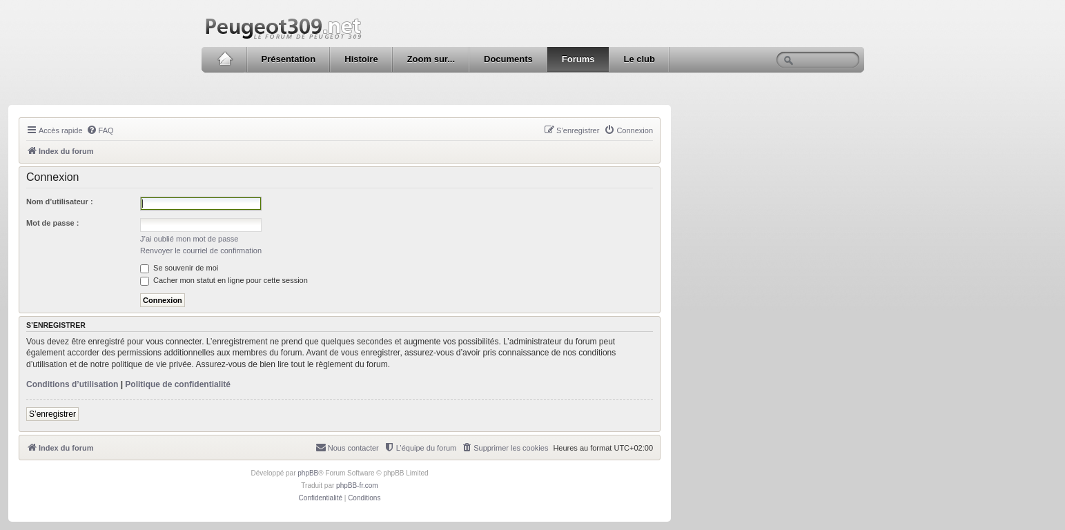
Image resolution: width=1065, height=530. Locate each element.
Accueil (225, 59)
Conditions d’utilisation (72, 384)
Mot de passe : (52, 223)
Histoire (361, 59)
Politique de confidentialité (178, 384)
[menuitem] (100, 130)
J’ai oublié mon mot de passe (189, 239)
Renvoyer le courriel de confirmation (201, 250)
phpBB (307, 473)
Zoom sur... (431, 59)
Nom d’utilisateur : (59, 201)
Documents (508, 59)
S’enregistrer (52, 414)
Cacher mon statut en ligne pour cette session (224, 280)
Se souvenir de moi (179, 268)
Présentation (289, 59)
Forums (578, 59)
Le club (639, 59)
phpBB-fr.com (357, 485)
